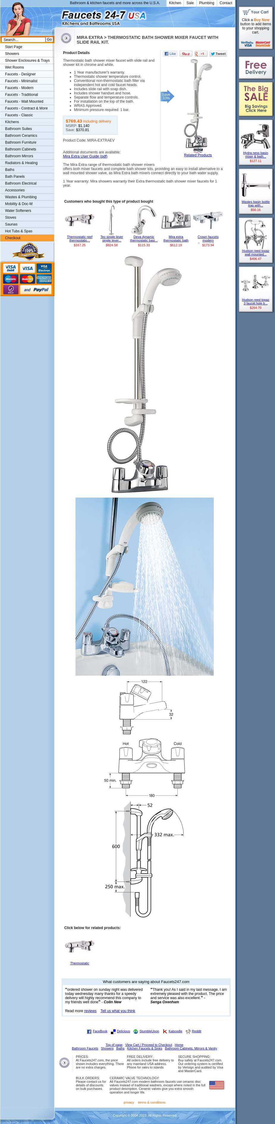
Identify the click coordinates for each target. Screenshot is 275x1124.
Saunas (11, 224)
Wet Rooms (14, 67)
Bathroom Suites (18, 129)
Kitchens (12, 122)
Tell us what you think (117, 1011)
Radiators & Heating (21, 163)
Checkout (13, 238)
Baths (9, 170)
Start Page (13, 47)
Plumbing (206, 3)
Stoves (10, 217)
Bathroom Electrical (21, 183)
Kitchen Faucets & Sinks (144, 1048)
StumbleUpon (149, 1031)
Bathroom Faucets (85, 1048)
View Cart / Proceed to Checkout (148, 1045)
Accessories (15, 190)
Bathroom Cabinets (20, 149)
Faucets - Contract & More (26, 108)
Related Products (198, 155)
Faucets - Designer (20, 74)
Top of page (114, 1045)
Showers (12, 54)
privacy (129, 1102)
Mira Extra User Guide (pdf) (85, 156)
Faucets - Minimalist (21, 81)
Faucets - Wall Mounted (24, 101)
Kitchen (175, 3)
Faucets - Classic (19, 115)
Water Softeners (18, 211)
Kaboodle (175, 1031)
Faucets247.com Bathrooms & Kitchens (57, 15)
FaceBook (100, 1031)
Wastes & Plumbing (21, 197)
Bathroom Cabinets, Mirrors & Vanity (191, 1048)
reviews (90, 1011)
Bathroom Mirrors (19, 156)
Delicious (123, 1031)
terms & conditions (151, 1102)
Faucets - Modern (19, 88)
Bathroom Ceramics (21, 136)
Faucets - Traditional (21, 95)
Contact (226, 3)
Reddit (196, 1031)
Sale (190, 3)
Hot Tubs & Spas (18, 231)
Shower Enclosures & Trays (27, 60)
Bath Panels (15, 176)
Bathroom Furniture (20, 142)
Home (179, 1045)
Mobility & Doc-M (18, 204)
